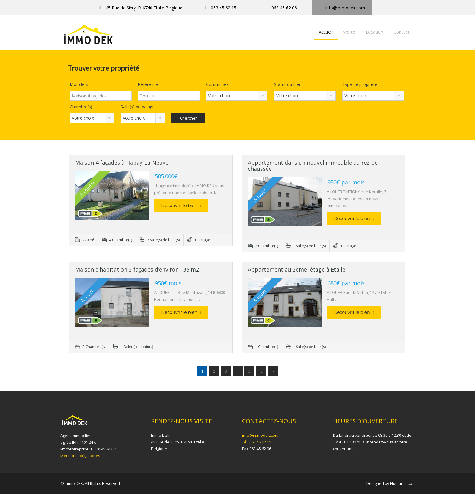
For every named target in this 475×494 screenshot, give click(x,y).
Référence (148, 84)
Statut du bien (287, 84)
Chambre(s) (81, 107)
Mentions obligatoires (80, 455)
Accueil (326, 32)
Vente (349, 32)
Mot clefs (79, 84)
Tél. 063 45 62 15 (256, 442)
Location (374, 32)
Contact (402, 32)
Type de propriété (359, 84)
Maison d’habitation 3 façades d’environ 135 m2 (137, 269)
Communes (217, 84)
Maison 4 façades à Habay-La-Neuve (121, 162)
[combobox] (236, 96)
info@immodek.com (260, 435)
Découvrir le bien (181, 205)
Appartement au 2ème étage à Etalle (296, 269)
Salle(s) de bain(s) (138, 107)
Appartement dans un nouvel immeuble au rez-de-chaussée (314, 165)
